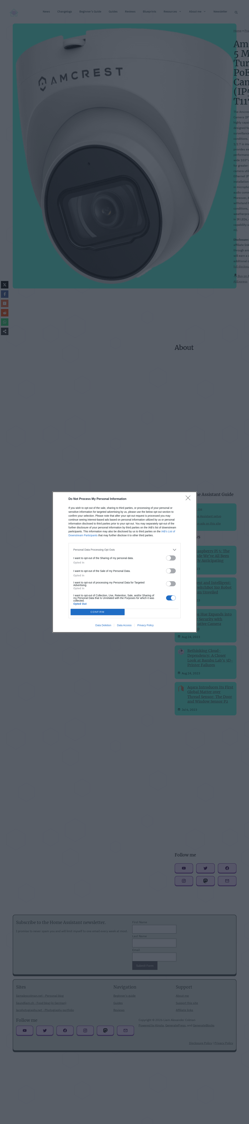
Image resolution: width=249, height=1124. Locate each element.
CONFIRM (98, 612)
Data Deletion (103, 625)
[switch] (171, 558)
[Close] (189, 499)
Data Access (124, 625)
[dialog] (125, 562)
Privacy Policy (145, 625)
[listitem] (124, 550)
